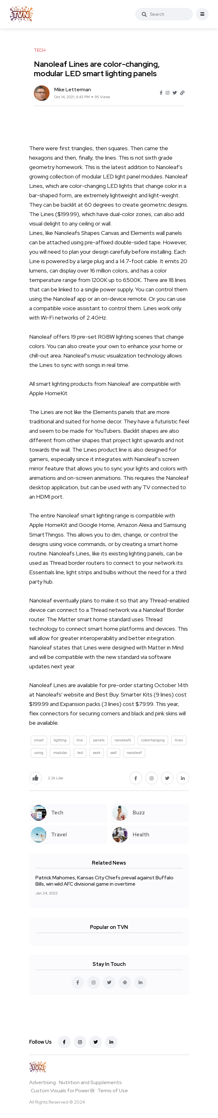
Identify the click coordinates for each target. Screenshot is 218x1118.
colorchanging (153, 740)
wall (113, 752)
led (80, 752)
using (38, 752)
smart (39, 740)
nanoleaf (134, 752)
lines (179, 740)
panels (98, 740)
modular (60, 752)
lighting (60, 740)
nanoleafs (122, 740)
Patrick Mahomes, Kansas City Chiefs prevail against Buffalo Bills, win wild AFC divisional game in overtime (104, 880)
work (96, 752)
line (80, 740)
